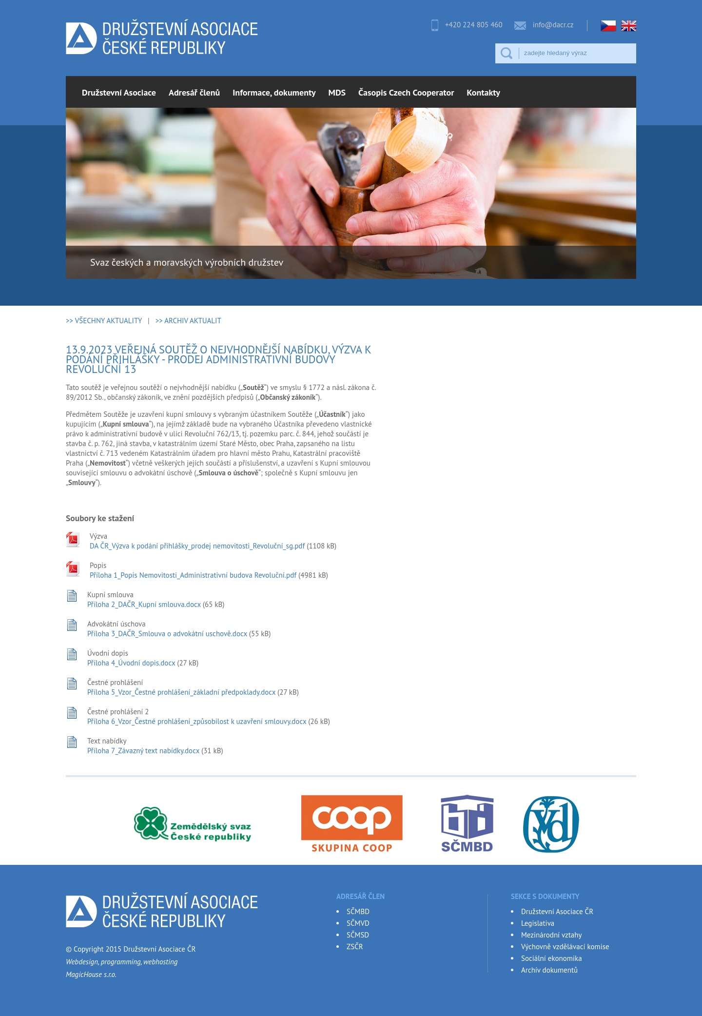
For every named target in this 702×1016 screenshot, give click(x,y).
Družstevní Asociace (119, 92)
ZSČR (355, 946)
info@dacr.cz (553, 24)
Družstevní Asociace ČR (557, 911)
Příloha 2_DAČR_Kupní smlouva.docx (144, 604)
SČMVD (358, 923)
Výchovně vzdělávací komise (565, 946)
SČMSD (358, 934)
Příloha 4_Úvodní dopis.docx (131, 662)
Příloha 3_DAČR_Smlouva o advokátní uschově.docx (167, 633)
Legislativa (537, 923)
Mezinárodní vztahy (551, 934)
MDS (337, 92)
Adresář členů (194, 92)
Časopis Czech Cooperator (406, 92)
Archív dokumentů (549, 970)
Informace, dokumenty (274, 92)
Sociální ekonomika (551, 958)
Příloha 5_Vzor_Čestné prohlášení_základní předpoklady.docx (181, 692)
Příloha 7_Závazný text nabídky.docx (143, 750)
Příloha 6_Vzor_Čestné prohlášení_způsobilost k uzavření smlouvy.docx (196, 721)
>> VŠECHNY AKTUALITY (104, 320)
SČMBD (358, 911)
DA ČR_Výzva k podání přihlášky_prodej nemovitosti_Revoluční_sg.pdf (197, 545)
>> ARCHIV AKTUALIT (188, 320)
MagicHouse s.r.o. (91, 974)
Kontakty (483, 92)
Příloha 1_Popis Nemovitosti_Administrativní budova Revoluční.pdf (193, 575)
